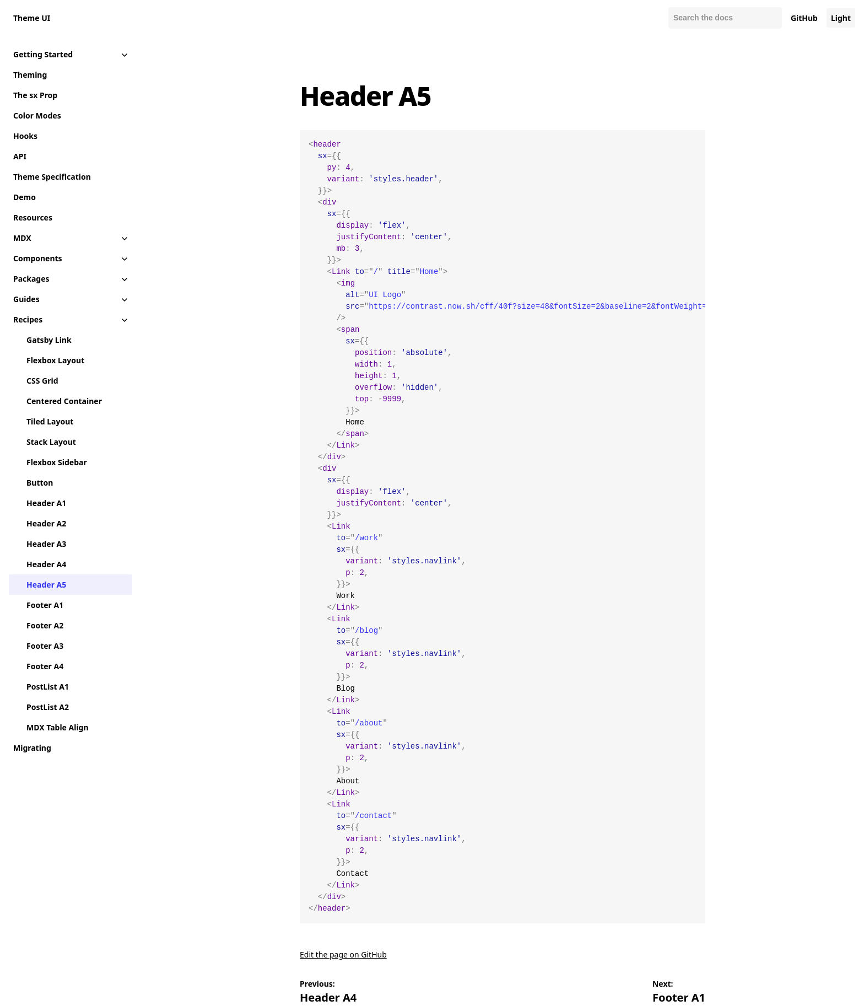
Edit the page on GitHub (343, 954)
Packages (31, 278)
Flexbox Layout (55, 360)
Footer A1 (44, 605)
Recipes (27, 319)
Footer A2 (44, 625)
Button (39, 482)
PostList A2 (47, 707)
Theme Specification (52, 176)
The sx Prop (35, 95)
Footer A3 (44, 646)
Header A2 (46, 523)
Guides (26, 299)
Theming (30, 74)
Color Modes (37, 115)
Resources (32, 217)
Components (37, 258)
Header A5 (46, 584)
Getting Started (43, 54)
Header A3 (46, 544)
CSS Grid (42, 380)
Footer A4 (44, 666)
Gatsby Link (49, 340)
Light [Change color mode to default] (841, 18)
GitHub (804, 18)
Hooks (25, 136)
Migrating (32, 748)
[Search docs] (725, 18)
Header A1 (46, 503)
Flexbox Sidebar (56, 462)
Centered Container (64, 401)
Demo (24, 197)
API (19, 156)
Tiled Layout (49, 421)
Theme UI (31, 18)
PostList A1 (47, 686)
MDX (22, 238)
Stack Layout (51, 442)
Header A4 (46, 564)
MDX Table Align (57, 727)
